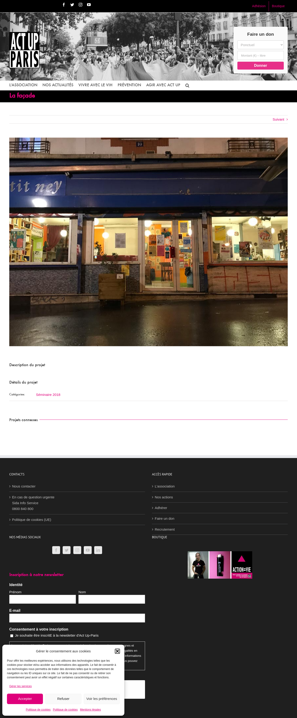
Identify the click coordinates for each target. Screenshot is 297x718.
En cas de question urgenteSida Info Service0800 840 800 (33, 503)
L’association (165, 486)
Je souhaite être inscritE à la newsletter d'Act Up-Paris (57, 635)
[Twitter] (67, 550)
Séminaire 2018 (48, 395)
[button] (117, 651)
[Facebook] (56, 550)
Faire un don (164, 518)
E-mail (14, 610)
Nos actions (164, 497)
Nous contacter (24, 486)
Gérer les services (20, 686)
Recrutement (165, 529)
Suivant (278, 119)
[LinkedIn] (98, 550)
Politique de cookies (38, 709)
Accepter (25, 699)
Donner (260, 65)
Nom (82, 592)
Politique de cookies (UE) (31, 520)
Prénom (15, 592)
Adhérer (161, 508)
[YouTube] (88, 550)
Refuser (63, 699)
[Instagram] (77, 550)
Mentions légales (90, 709)
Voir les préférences (101, 699)
